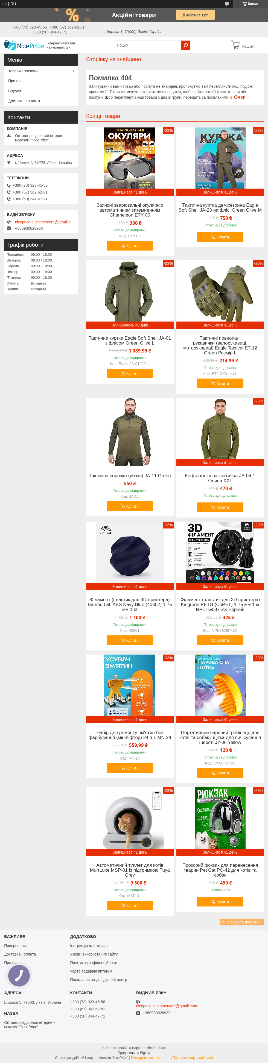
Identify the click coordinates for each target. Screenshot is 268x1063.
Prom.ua (159, 1048)
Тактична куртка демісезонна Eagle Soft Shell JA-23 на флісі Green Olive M (220, 208)
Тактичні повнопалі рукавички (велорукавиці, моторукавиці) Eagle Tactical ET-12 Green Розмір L (220, 346)
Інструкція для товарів (89, 945)
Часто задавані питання (91, 971)
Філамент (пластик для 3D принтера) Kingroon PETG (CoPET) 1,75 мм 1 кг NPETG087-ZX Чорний (220, 604)
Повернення (15, 945)
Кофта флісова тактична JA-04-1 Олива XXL (220, 478)
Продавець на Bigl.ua (134, 1053)
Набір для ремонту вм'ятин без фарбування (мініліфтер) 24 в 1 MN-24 (129, 735)
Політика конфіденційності (93, 962)
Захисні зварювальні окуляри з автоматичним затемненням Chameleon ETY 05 (130, 210)
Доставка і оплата (24, 101)
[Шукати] (185, 45)
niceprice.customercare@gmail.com (45, 222)
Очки (240, 97)
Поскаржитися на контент (150, 1058)
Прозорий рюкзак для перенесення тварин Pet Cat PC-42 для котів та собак (220, 870)
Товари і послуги (22, 71)
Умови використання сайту (94, 954)
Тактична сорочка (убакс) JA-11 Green (130, 475)
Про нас (15, 81)
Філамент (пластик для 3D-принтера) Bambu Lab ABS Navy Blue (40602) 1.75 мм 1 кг (130, 604)
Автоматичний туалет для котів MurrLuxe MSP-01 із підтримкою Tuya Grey (130, 870)
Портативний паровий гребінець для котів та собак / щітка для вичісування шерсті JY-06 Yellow (220, 737)
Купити (132, 246)
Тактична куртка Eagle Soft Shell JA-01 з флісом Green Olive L (130, 341)
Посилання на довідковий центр (98, 979)
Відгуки (14, 91)
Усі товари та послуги (240, 922)
